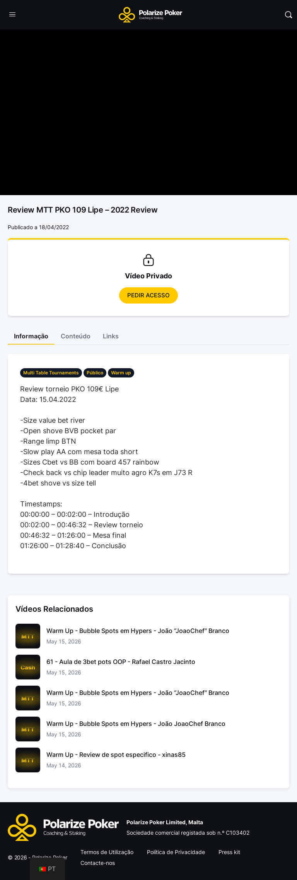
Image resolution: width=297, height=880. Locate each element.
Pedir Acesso (148, 295)
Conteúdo (75, 336)
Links (111, 336)
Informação (31, 336)
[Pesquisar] (288, 15)
